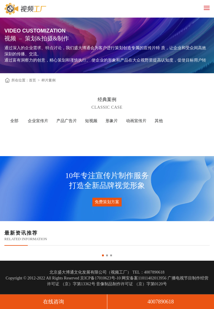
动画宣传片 (136, 121)
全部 (14, 121)
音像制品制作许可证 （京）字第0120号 (131, 284)
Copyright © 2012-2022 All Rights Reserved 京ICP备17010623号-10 (63, 278)
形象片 (112, 121)
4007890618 (161, 302)
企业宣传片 (38, 121)
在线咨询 (53, 302)
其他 (159, 121)
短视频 (91, 121)
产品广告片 (66, 121)
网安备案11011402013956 (144, 278)
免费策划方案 (107, 202)
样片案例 (49, 80)
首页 (32, 80)
